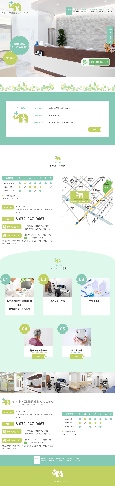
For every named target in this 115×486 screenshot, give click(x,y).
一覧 (95, 129)
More (38, 357)
